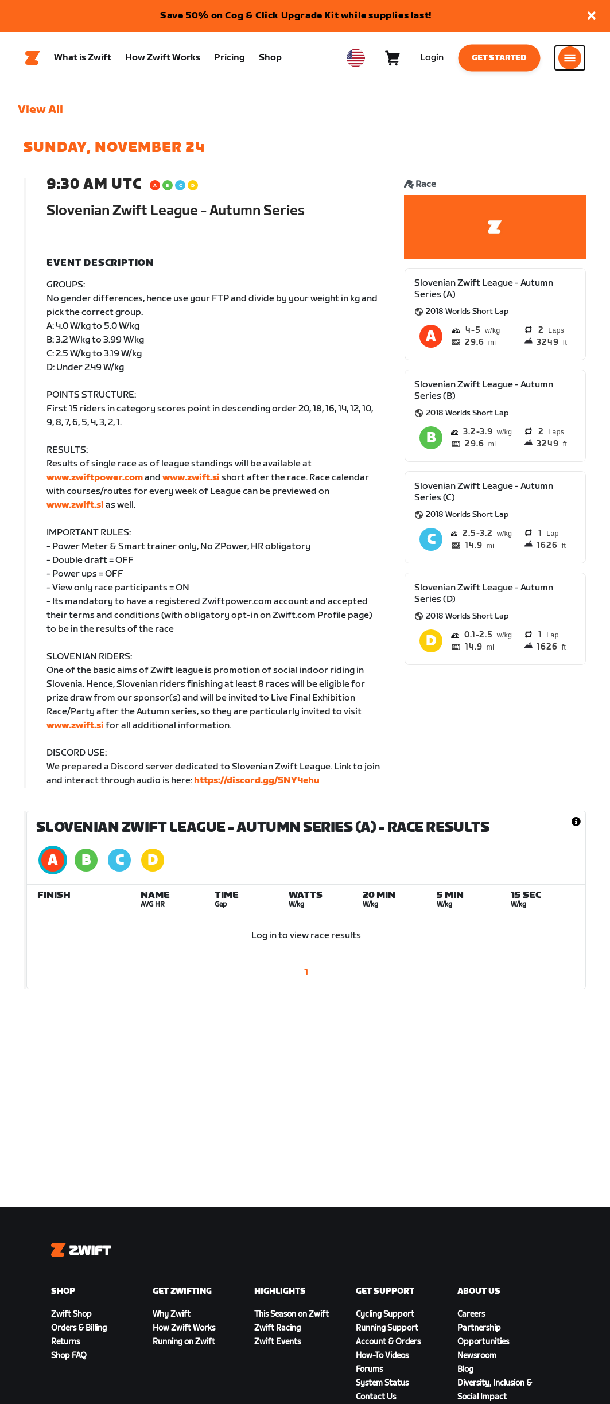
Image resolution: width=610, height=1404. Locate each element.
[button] (591, 16)
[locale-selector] (356, 58)
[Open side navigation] (570, 58)
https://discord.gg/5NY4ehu (257, 780)
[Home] (32, 58)
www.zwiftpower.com (94, 477)
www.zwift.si (191, 477)
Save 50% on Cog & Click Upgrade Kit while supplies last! (296, 15)
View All (40, 109)
